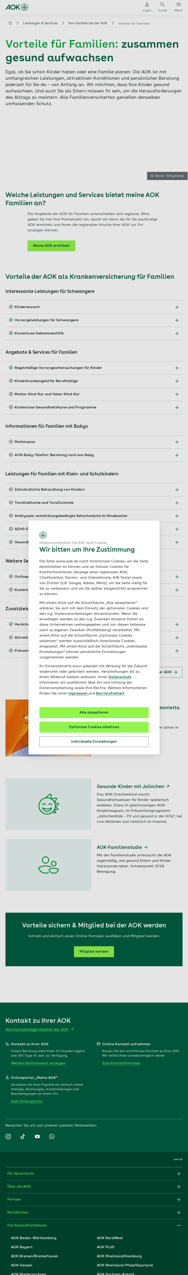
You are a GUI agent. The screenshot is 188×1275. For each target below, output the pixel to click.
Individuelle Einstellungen (94, 742)
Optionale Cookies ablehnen (94, 727)
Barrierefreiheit (110, 693)
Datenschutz (120, 677)
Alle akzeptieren (94, 712)
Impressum (78, 693)
